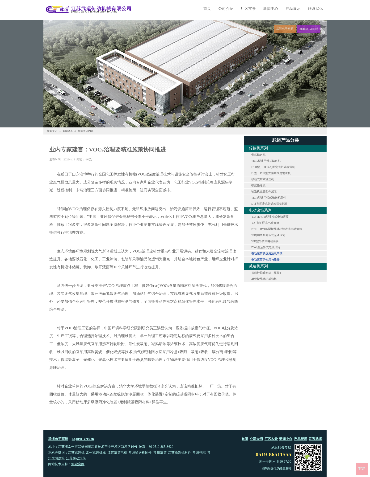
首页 (207, 9)
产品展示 (293, 9)
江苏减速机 (76, 452)
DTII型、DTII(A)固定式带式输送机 (273, 167)
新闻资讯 (52, 131)
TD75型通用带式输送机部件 (268, 197)
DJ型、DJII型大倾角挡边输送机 (271, 173)
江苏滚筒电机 (117, 452)
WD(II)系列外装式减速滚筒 (268, 235)
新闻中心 (270, 9)
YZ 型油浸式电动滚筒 (265, 222)
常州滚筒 (160, 452)
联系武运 (315, 9)
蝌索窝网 (77, 464)
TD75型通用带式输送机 (266, 161)
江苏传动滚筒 (76, 458)
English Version (83, 439)
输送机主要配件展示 (264, 191)
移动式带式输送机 (262, 179)
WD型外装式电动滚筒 (265, 241)
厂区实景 (248, 9)
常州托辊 (199, 452)
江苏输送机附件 (179, 452)
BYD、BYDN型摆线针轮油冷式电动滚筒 (276, 229)
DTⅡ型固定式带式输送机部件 (269, 203)
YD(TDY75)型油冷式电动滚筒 (270, 216)
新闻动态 (68, 131)
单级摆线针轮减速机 (264, 279)
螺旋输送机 (258, 185)
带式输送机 (258, 154)
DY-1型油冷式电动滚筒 (265, 247)
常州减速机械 (96, 452)
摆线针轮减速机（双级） (266, 272)
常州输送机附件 (140, 452)
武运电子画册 (58, 439)
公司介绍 (225, 9)
